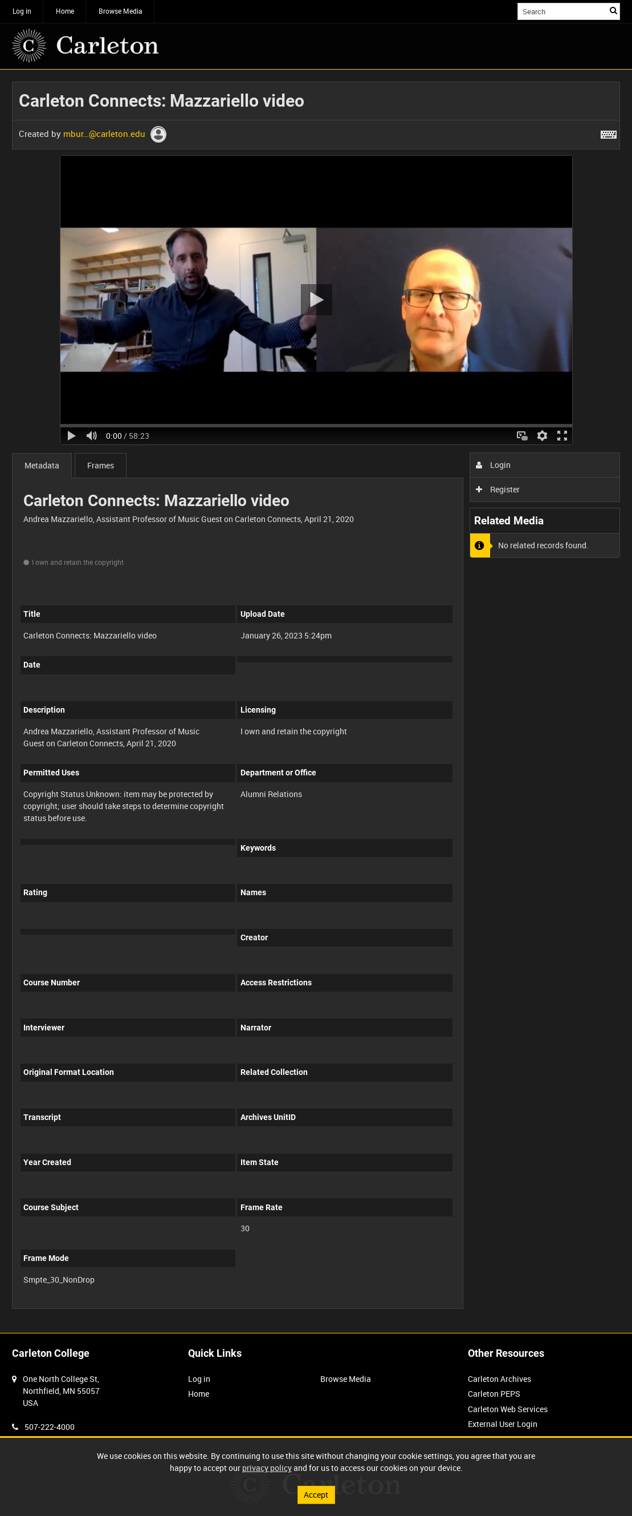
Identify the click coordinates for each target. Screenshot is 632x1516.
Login (493, 464)
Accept (316, 1494)
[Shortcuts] (609, 132)
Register (498, 489)
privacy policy (267, 1467)
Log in (22, 10)
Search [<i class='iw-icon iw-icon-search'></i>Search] (613, 10)
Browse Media (120, 10)
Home (65, 10)
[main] (316, 701)
